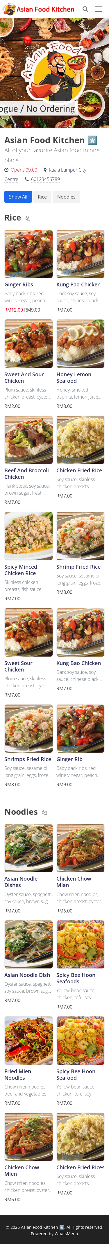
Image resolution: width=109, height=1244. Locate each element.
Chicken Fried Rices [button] (80, 1167)
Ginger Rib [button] (69, 759)
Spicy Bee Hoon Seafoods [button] (75, 978)
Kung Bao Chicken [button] (78, 663)
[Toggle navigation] (99, 9)
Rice (42, 197)
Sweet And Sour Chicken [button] (24, 377)
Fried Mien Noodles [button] (17, 1074)
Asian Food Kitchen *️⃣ (42, 1227)
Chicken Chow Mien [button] (21, 1170)
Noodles (66, 197)
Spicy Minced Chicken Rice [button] (20, 570)
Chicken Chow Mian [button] (73, 881)
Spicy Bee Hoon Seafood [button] (75, 1074)
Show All (18, 197)
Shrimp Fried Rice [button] (78, 566)
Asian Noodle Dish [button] (27, 974)
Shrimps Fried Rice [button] (27, 759)
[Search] (88, 9)
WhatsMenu (66, 1233)
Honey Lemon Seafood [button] (73, 377)
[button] (28, 254)
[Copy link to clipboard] (28, 218)
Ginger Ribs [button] (18, 284)
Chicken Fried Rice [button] (79, 470)
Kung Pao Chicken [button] (78, 284)
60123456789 (45, 179)
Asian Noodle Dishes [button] (20, 881)
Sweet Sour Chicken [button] (18, 666)
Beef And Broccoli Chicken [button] (26, 473)
